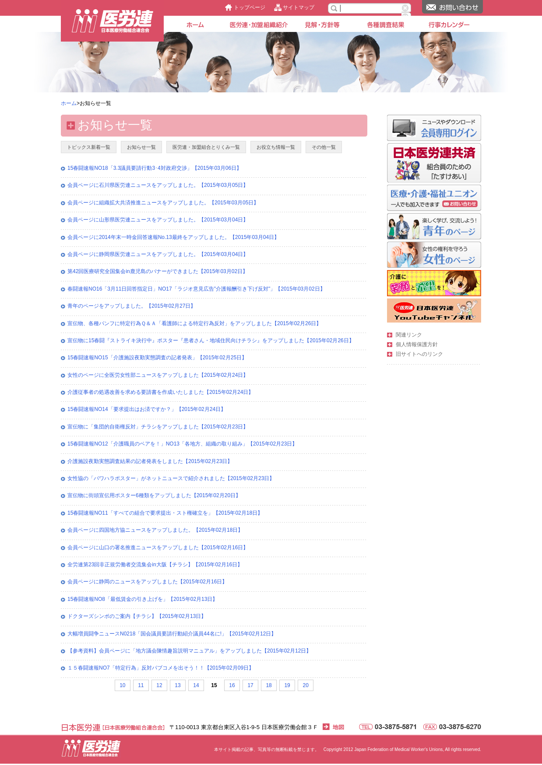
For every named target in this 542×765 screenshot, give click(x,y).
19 (287, 685)
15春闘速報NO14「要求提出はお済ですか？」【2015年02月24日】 (146, 409)
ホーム (69, 103)
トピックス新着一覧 (88, 147)
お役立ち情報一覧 (276, 147)
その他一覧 (324, 147)
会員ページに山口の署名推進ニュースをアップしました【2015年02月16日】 (157, 547)
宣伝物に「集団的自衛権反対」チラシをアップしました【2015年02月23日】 (157, 427)
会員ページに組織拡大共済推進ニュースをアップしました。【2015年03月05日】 (163, 203)
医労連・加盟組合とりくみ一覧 (206, 147)
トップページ (249, 7)
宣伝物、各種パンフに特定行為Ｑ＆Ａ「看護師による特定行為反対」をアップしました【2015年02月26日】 (194, 323)
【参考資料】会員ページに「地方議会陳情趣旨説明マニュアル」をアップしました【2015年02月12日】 (189, 651)
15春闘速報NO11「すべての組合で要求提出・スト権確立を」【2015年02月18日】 (165, 513)
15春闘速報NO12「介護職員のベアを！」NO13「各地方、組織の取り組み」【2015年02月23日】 (182, 444)
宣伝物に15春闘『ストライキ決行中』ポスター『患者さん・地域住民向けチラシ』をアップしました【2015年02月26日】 (210, 340)
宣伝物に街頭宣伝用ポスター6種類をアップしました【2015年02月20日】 (154, 495)
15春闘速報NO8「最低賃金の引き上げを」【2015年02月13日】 (142, 599)
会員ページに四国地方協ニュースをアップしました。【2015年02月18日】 (155, 530)
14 (196, 685)
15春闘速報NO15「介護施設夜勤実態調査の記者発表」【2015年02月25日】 (157, 357)
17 (250, 685)
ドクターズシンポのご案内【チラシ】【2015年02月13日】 (136, 616)
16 (232, 685)
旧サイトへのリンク (419, 354)
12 (159, 685)
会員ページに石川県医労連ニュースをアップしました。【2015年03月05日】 (157, 185)
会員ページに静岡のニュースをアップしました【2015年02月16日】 (147, 582)
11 (141, 685)
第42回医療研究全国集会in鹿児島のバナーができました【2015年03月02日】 (157, 271)
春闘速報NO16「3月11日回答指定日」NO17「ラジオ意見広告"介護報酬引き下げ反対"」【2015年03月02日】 (196, 289)
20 (305, 685)
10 (122, 685)
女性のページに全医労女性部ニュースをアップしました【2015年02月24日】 (157, 375)
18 (268, 685)
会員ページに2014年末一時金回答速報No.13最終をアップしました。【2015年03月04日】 (173, 237)
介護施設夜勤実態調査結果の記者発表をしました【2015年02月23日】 (149, 461)
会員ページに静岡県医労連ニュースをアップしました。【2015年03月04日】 (157, 254)
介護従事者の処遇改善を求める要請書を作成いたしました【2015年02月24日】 (160, 392)
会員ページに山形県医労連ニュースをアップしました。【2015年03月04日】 (157, 220)
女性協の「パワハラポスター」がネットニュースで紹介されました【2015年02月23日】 (171, 478)
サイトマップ (298, 7)
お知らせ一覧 (141, 147)
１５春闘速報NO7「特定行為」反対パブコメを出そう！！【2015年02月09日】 (160, 668)
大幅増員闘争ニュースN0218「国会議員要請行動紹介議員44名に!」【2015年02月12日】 (171, 634)
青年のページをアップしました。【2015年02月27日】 (131, 306)
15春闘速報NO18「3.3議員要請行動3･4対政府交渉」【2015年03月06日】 (154, 168)
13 (177, 685)
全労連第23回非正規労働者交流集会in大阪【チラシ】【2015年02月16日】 (155, 564)
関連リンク (409, 335)
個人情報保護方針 (417, 344)
